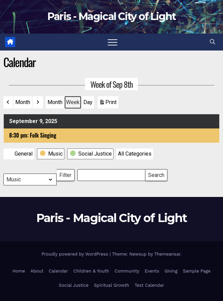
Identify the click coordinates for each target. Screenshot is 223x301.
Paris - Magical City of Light (111, 16)
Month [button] (22, 102)
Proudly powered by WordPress (75, 254)
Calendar (58, 271)
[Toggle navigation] (112, 42)
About (37, 271)
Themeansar (167, 254)
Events (152, 271)
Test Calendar (149, 285)
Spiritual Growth (111, 285)
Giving (171, 271)
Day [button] (88, 102)
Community (127, 271)
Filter (67, 173)
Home (19, 271)
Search (156, 173)
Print (108, 103)
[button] (212, 42)
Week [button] (73, 102)
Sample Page (197, 271)
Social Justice (74, 285)
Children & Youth (91, 271)
